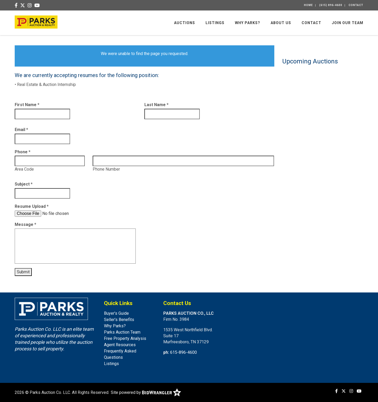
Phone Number (106, 169)
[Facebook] (16, 5)
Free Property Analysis (125, 338)
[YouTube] (37, 5)
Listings (215, 23)
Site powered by (146, 392)
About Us (281, 23)
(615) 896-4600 (330, 5)
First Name (27, 104)
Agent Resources (120, 344)
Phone (22, 151)
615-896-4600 (183, 352)
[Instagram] (30, 5)
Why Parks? (247, 23)
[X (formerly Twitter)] (22, 5)
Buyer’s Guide (116, 313)
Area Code (24, 169)
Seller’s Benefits (119, 319)
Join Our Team (347, 23)
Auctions (184, 23)
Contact (356, 5)
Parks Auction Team (122, 332)
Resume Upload (32, 206)
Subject (24, 184)
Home (308, 5)
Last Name (156, 104)
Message (25, 224)
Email (21, 129)
